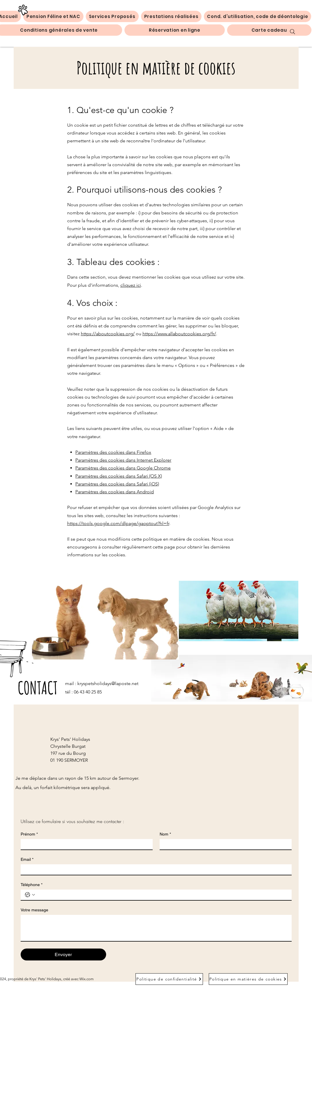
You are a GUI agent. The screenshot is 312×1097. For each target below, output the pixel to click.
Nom (165, 834)
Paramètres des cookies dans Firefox (113, 452)
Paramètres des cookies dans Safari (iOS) (117, 484)
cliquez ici (130, 285)
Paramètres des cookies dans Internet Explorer (123, 460)
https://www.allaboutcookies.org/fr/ (179, 333)
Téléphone (31, 884)
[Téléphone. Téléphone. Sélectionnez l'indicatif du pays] (30, 894)
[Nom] (224, 844)
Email (27, 859)
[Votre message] (156, 928)
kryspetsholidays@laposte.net (107, 683)
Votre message (34, 910)
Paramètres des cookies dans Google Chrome (123, 468)
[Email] (154, 869)
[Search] (292, 32)
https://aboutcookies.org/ (108, 333)
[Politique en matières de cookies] (248, 979)
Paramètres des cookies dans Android (114, 491)
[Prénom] (85, 844)
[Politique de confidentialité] (169, 979)
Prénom (29, 834)
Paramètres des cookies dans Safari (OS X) (118, 476)
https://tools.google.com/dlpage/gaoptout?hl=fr (118, 523)
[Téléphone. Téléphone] (162, 895)
